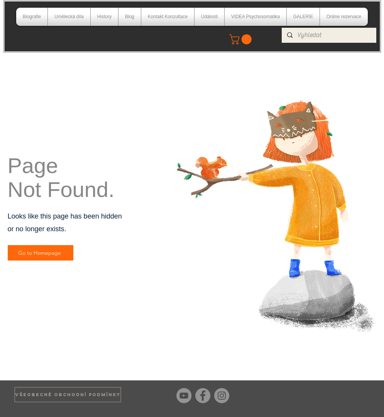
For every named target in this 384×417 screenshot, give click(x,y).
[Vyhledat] (328, 35)
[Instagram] (221, 395)
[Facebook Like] (358, 395)
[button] (241, 39)
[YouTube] (183, 395)
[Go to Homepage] (40, 253)
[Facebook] (202, 395)
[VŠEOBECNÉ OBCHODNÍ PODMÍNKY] (67, 394)
